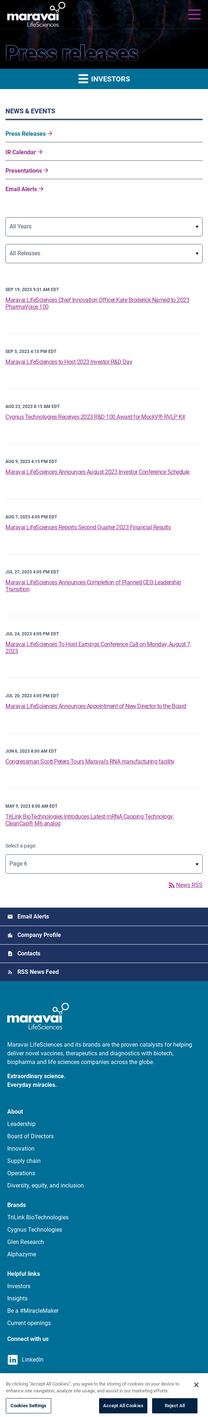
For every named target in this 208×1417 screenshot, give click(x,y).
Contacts (28, 953)
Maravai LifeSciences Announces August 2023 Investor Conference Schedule (97, 471)
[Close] (196, 1394)
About (15, 1111)
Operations (21, 1173)
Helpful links (23, 1273)
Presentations (23, 170)
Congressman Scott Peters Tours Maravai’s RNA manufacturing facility (90, 761)
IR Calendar (20, 152)
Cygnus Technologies (34, 1229)
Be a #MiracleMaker (32, 1310)
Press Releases (25, 133)
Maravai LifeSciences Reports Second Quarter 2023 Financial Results (88, 527)
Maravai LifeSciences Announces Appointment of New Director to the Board (95, 706)
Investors (18, 1286)
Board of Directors (30, 1136)
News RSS (185, 885)
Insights (17, 1298)
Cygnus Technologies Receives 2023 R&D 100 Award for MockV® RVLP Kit (95, 416)
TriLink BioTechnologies (38, 1217)
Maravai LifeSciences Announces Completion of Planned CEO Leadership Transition (93, 586)
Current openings (29, 1323)
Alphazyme (21, 1254)
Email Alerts (21, 189)
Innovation (20, 1148)
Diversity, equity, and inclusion (45, 1185)
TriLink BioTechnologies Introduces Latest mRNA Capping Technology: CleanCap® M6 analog (89, 820)
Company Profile (39, 935)
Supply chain (24, 1160)
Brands (16, 1205)
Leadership (21, 1123)
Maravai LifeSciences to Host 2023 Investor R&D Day (68, 361)
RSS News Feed (38, 971)
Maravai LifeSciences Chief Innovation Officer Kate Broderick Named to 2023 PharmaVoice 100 (97, 303)
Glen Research (25, 1242)
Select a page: (20, 846)
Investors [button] (104, 78)
